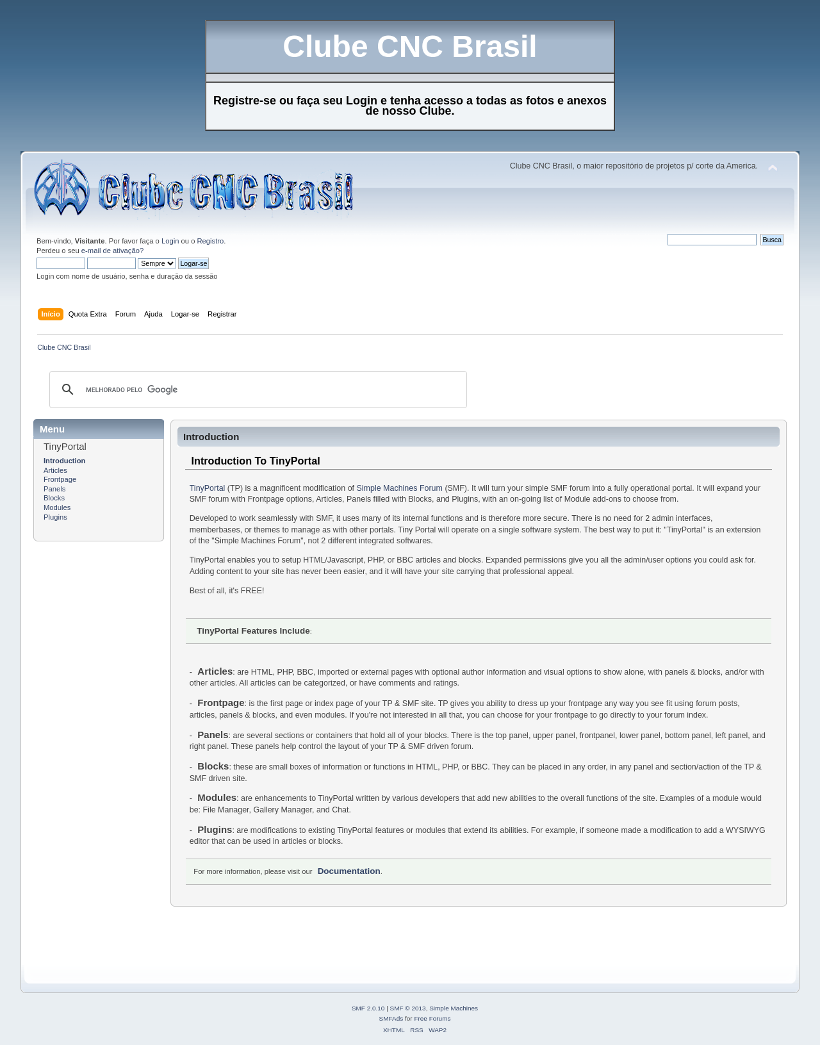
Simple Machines (453, 1008)
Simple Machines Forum (400, 488)
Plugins (55, 517)
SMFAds (391, 1018)
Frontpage (60, 479)
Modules (57, 507)
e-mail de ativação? (112, 250)
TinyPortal (208, 488)
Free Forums (432, 1018)
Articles (55, 470)
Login (170, 241)
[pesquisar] (256, 389)
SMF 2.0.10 (368, 1008)
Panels (54, 489)
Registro (210, 241)
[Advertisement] (266, 936)
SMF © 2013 (408, 1008)
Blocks (54, 498)
